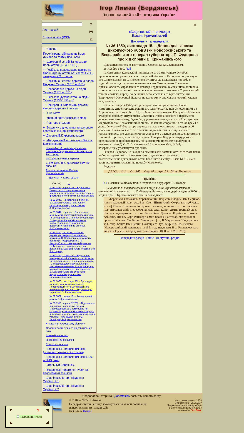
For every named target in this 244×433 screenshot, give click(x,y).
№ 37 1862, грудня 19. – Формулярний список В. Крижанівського (70, 310)
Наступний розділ (167, 238)
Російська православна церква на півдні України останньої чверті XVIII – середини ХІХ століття (68, 75)
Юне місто (53, 117)
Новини (51, 49)
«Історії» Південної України (62, 167)
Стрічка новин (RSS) (56, 37)
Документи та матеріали (64, 187)
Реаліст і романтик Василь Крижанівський (62, 181)
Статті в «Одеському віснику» (67, 337)
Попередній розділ (132, 238)
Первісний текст (29, 416)
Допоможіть (122, 414)
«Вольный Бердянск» (60, 382)
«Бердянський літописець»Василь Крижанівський (149, 33)
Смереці (87, 430)
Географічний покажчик (60, 355)
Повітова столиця (58, 128)
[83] (128, 68)
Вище (150, 238)
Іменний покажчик (57, 350)
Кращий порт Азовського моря (66, 123)
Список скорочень (57, 360)
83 (105, 183)
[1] (69, 193)
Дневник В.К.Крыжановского (65, 142)
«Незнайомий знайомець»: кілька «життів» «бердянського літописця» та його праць (69, 159)
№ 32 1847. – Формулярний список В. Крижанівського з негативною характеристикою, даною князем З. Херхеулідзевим (68, 214)
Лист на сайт (51, 29)
